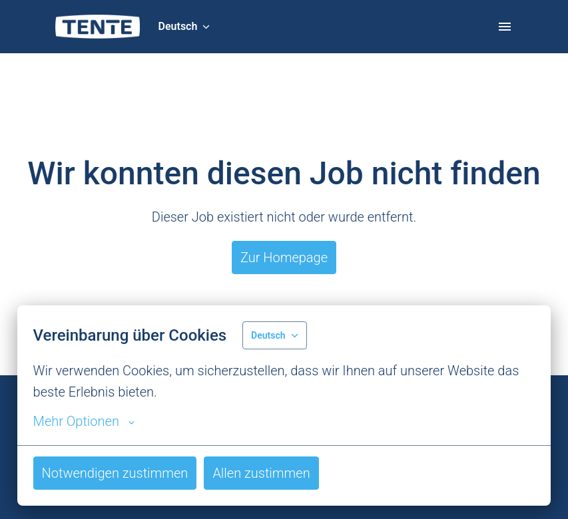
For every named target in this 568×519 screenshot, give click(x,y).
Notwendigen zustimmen (115, 473)
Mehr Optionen (84, 421)
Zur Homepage (284, 257)
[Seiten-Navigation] (505, 26)
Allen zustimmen (261, 473)
